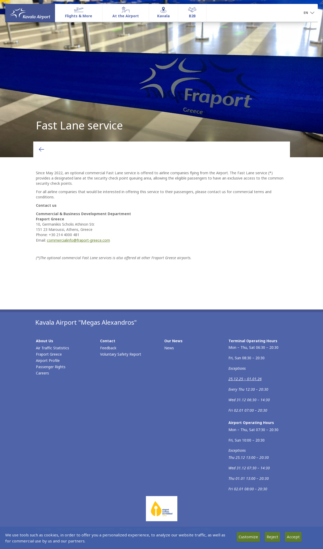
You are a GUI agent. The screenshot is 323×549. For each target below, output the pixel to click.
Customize (248, 536)
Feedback (108, 347)
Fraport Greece (49, 354)
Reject (272, 536)
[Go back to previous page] (41, 149)
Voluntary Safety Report (120, 354)
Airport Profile (48, 360)
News (169, 347)
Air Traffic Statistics (52, 347)
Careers (42, 373)
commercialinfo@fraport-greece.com (78, 240)
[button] (308, 13)
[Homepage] (30, 13)
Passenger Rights (50, 366)
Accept (293, 536)
